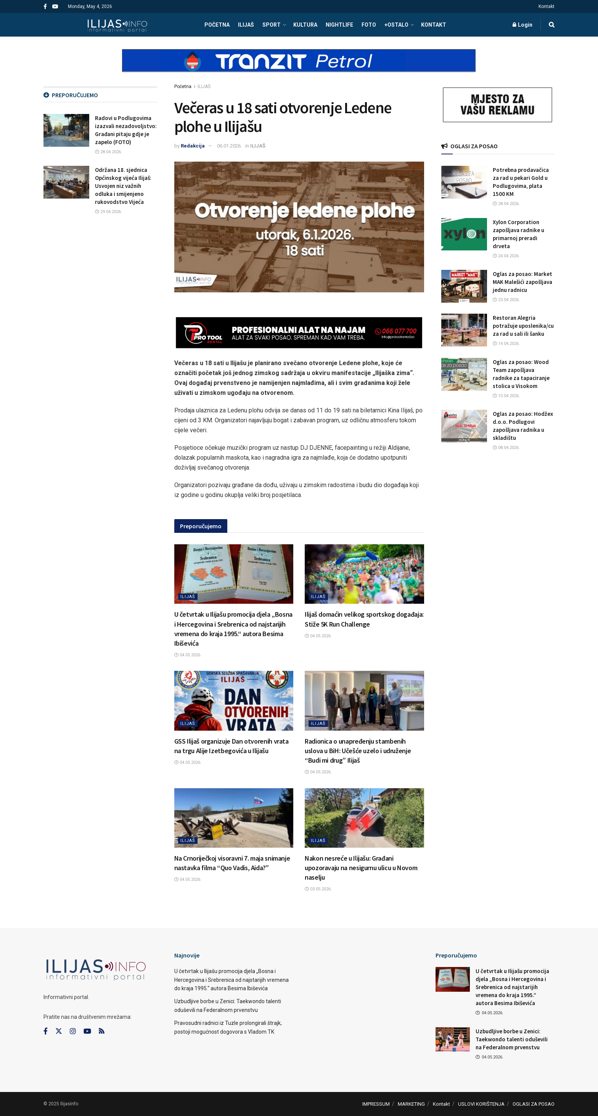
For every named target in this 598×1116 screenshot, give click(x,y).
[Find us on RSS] (101, 1031)
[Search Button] (552, 25)
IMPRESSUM (376, 1104)
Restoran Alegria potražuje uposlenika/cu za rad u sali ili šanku (523, 325)
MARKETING (411, 1104)
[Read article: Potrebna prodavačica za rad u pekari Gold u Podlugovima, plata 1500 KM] (464, 182)
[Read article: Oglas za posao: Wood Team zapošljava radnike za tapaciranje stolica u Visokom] (464, 374)
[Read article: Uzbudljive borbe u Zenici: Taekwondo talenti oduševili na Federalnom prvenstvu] (453, 1039)
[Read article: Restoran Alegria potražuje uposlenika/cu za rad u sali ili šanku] (464, 330)
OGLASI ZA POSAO (534, 1104)
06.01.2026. (229, 146)
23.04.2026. (506, 299)
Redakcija (193, 146)
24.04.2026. (506, 255)
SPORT (271, 25)
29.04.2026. (108, 211)
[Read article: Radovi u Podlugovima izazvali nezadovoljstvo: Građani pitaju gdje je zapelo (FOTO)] (66, 130)
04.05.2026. (187, 655)
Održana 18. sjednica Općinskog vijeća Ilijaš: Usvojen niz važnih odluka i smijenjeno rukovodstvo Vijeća (123, 185)
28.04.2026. (108, 151)
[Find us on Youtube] (87, 1031)
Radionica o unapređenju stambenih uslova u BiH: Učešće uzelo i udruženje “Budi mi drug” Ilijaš (358, 751)
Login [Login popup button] (522, 25)
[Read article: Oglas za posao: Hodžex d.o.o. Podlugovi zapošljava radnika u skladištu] (464, 426)
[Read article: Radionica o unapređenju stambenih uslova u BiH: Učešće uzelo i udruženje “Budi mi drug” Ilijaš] (364, 700)
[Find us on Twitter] (58, 1031)
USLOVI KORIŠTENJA (481, 1104)
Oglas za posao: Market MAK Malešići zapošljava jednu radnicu (522, 281)
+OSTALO (396, 25)
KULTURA (305, 25)
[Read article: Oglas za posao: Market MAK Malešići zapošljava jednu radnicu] (464, 286)
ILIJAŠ (246, 25)
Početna (182, 86)
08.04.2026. (506, 447)
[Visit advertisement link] (299, 67)
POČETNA (217, 25)
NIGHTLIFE (339, 25)
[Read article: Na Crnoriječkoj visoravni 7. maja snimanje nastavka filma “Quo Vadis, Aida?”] (234, 818)
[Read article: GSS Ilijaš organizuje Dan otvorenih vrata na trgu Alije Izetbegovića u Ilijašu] (234, 700)
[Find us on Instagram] (73, 1031)
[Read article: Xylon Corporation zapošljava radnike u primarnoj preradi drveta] (464, 234)
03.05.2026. (318, 889)
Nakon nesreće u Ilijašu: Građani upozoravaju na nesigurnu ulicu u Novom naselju (361, 868)
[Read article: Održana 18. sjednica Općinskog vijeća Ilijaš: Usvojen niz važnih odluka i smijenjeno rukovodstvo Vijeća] (66, 182)
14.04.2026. (506, 343)
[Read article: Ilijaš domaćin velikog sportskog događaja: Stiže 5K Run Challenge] (364, 574)
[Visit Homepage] (117, 24)
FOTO (369, 25)
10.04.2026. (506, 395)
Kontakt (547, 6)
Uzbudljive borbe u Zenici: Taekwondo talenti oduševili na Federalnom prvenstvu (512, 1039)
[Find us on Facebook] (45, 1031)
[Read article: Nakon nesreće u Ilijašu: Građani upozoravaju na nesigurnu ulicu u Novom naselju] (364, 818)
